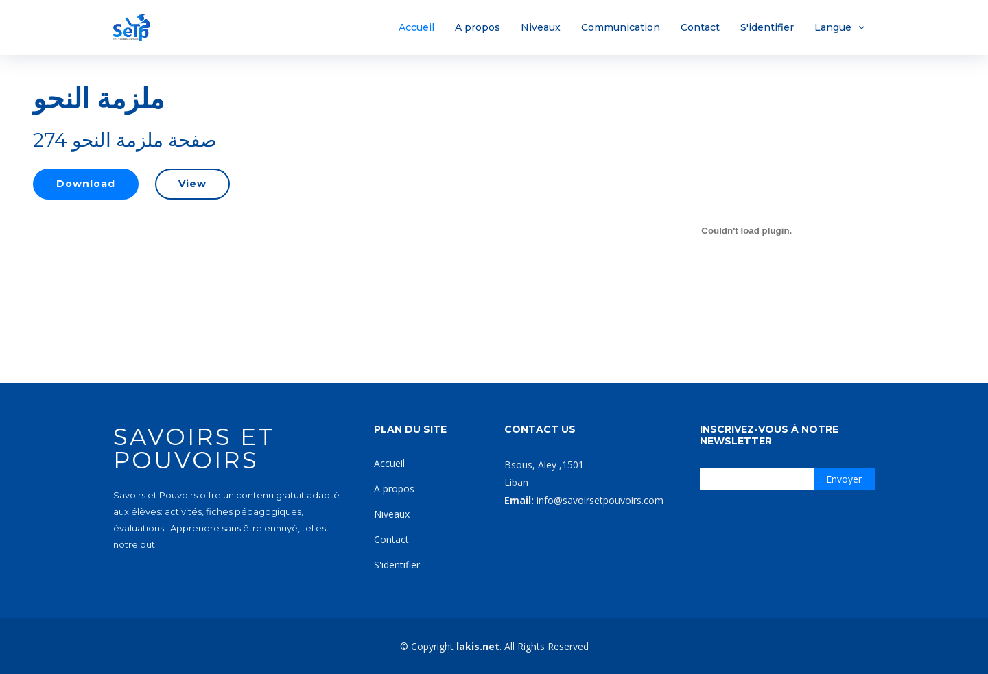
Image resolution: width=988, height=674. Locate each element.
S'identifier (767, 27)
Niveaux (541, 27)
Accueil (416, 27)
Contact (700, 27)
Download (85, 184)
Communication (620, 27)
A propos (477, 27)
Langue (832, 27)
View (192, 184)
